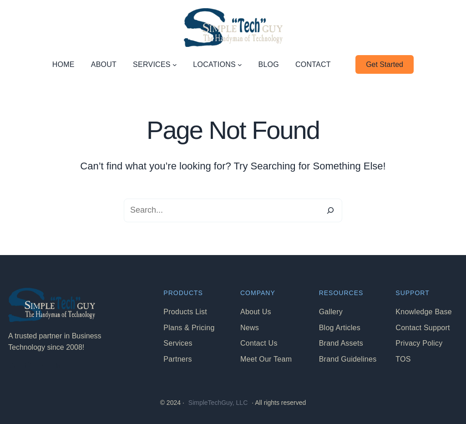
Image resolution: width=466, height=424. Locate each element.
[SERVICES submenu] (174, 64)
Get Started (384, 64)
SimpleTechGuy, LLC (218, 402)
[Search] (330, 210)
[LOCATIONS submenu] (240, 64)
